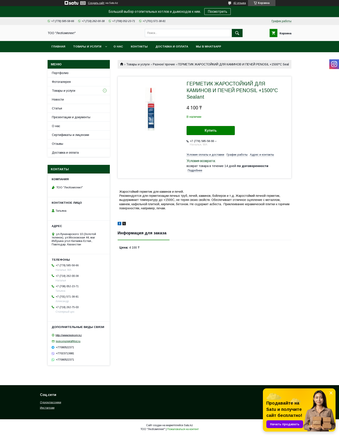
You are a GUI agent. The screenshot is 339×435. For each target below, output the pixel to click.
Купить (211, 130)
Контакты (139, 46)
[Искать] (237, 33)
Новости (58, 99)
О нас (118, 46)
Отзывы (57, 143)
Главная (58, 46)
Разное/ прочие (164, 64)
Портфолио (60, 73)
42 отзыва (239, 3)
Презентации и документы (71, 117)
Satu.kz (188, 425)
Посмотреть (217, 11)
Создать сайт (96, 3)
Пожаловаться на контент (183, 429)
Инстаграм (47, 407)
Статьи (57, 108)
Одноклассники (50, 402)
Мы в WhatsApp (208, 46)
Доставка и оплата (171, 46)
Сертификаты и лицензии (70, 135)
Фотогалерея (61, 82)
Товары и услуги (87, 46)
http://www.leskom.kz (69, 335)
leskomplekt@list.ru (68, 341)
